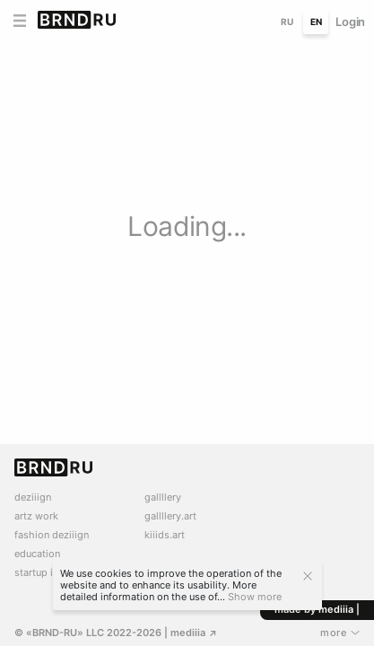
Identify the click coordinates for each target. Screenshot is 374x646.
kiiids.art (164, 535)
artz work (36, 516)
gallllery (162, 497)
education (37, 554)
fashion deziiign (51, 535)
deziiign (32, 497)
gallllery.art (170, 516)
